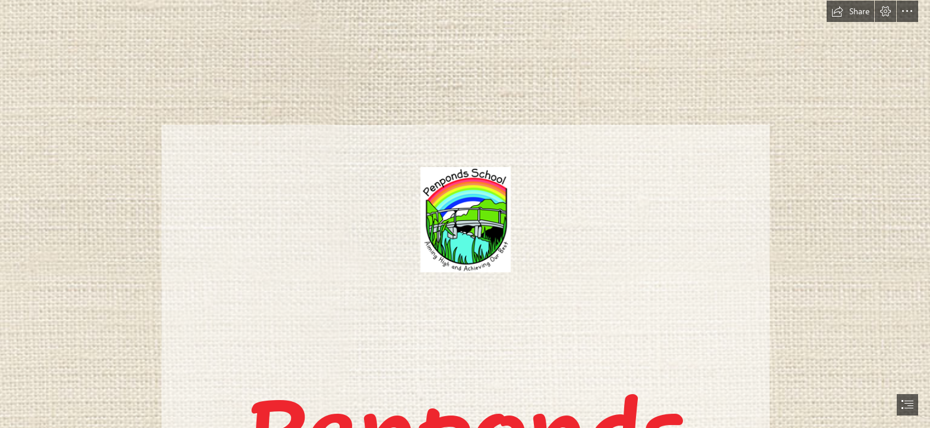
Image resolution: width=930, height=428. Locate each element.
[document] (465, 214)
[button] (850, 11)
